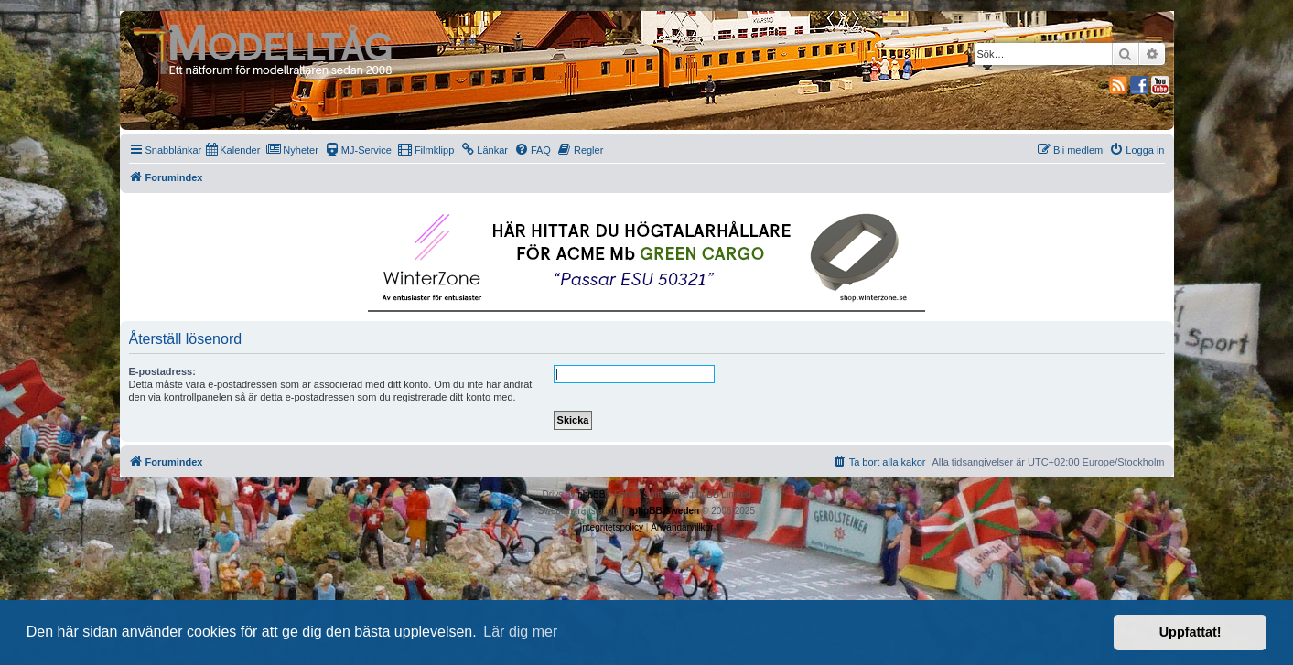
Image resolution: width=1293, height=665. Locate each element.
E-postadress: (162, 371)
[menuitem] (233, 150)
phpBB (591, 494)
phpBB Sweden (665, 511)
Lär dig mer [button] (520, 631)
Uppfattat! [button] (1190, 632)
